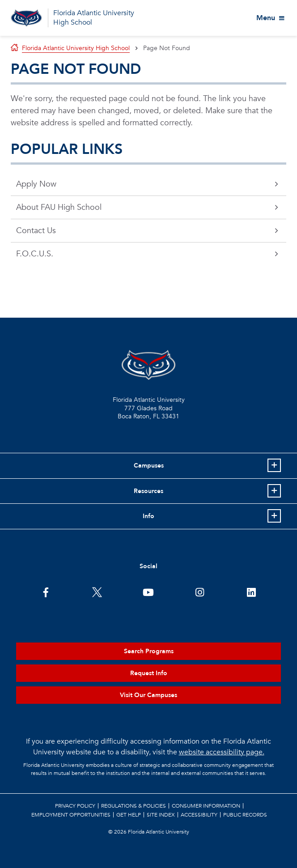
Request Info (148, 673)
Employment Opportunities (70, 814)
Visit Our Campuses (148, 695)
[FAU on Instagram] (199, 591)
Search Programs (149, 651)
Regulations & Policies (133, 805)
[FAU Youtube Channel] (148, 591)
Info (148, 516)
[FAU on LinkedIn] (251, 591)
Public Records (245, 814)
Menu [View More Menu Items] (265, 18)
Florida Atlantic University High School (93, 17)
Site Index (161, 814)
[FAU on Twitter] (97, 591)
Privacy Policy (75, 805)
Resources (148, 491)
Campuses (149, 465)
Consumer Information (206, 805)
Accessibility (199, 814)
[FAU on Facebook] (45, 591)
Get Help (128, 814)
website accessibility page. (221, 752)
